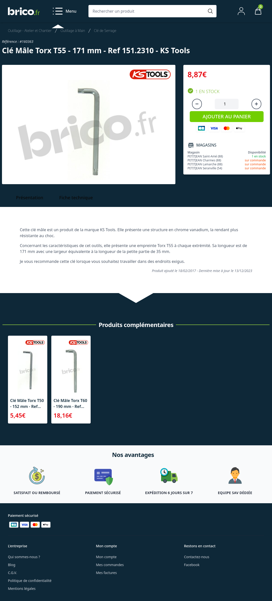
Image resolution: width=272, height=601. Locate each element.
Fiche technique (76, 197)
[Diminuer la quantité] (197, 104)
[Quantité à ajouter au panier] (227, 104)
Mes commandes (110, 564)
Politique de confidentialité (30, 580)
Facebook (192, 564)
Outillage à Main (72, 30)
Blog (11, 564)
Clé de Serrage (105, 30)
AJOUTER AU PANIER (227, 116)
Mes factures (106, 572)
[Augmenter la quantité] (256, 104)
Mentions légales (22, 588)
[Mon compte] (241, 11)
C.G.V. (12, 572)
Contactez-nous (196, 556)
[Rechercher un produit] (147, 11)
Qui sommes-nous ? (24, 556)
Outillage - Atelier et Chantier (30, 30)
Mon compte (106, 556)
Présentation (29, 197)
